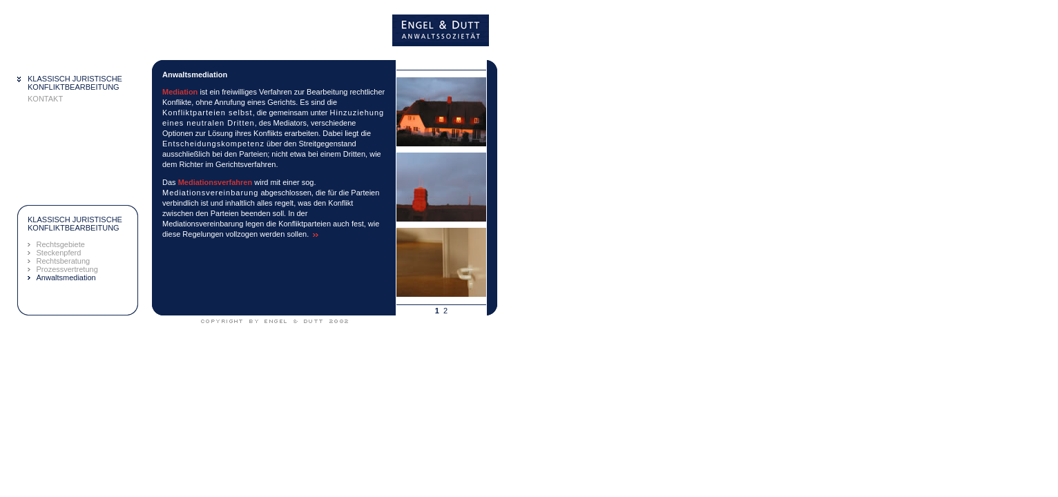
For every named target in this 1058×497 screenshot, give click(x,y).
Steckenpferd (59, 252)
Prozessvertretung (67, 269)
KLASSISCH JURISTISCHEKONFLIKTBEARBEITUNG (75, 83)
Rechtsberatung (63, 261)
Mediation (180, 92)
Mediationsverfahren (215, 182)
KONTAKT (45, 99)
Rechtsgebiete (61, 244)
